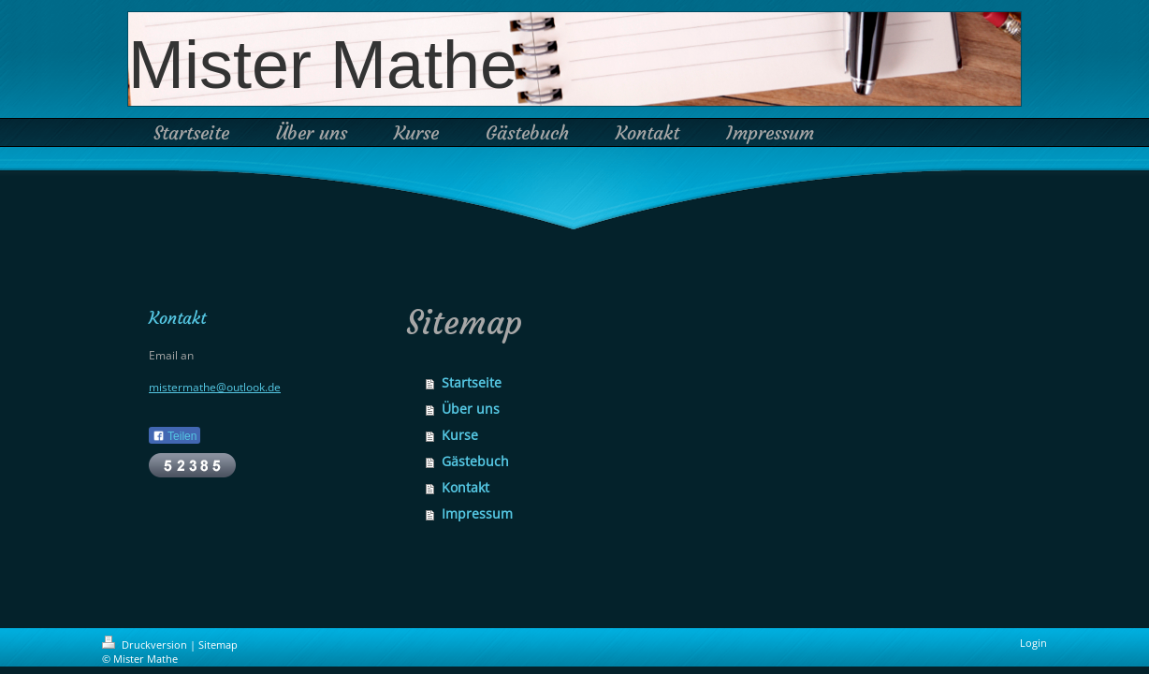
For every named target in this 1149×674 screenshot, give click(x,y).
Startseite (472, 382)
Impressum (477, 513)
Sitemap (218, 644)
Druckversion (146, 644)
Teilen (174, 436)
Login (1033, 643)
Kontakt (465, 487)
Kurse (460, 435)
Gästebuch (475, 461)
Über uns (471, 409)
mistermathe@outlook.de (215, 387)
